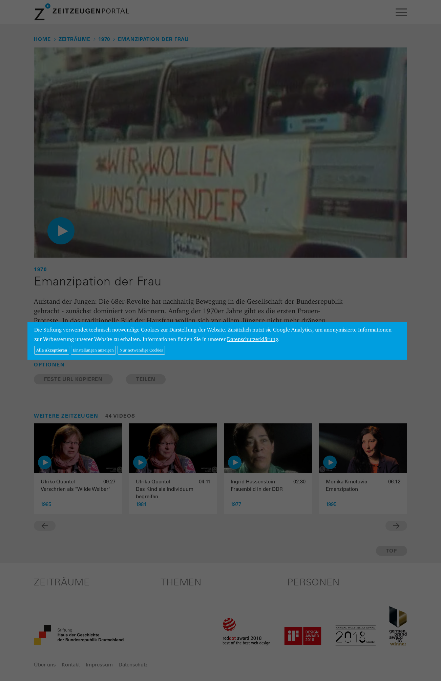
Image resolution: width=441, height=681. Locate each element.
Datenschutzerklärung (252, 339)
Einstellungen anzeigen (93, 350)
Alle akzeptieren (51, 350)
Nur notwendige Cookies (141, 350)
